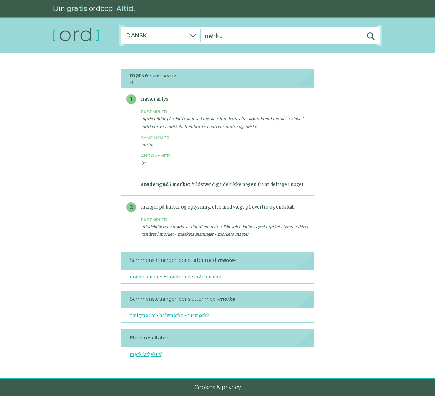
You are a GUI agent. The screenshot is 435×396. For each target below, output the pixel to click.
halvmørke (171, 315)
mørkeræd (178, 276)
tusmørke (198, 315)
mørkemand (207, 276)
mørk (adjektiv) (146, 353)
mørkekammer (146, 276)
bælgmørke (143, 315)
